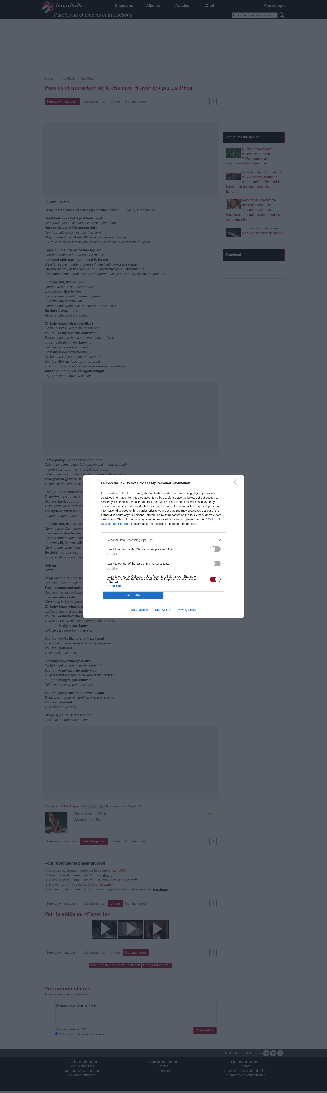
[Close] (236, 483)
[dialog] (163, 546)
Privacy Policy (187, 610)
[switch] (215, 549)
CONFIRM (133, 595)
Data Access (163, 610)
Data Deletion (140, 610)
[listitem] (163, 540)
